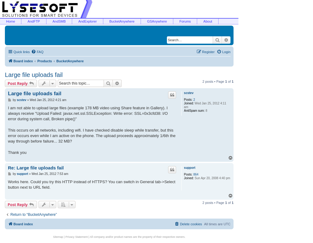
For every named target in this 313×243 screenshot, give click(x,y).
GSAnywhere (157, 21)
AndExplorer (87, 21)
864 (195, 174)
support (189, 167)
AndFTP (34, 21)
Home (10, 21)
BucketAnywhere (122, 21)
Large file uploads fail (34, 74)
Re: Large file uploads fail (36, 167)
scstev (188, 93)
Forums (185, 21)
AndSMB (59, 21)
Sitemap (58, 236)
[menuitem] (37, 52)
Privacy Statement (76, 236)
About (207, 21)
